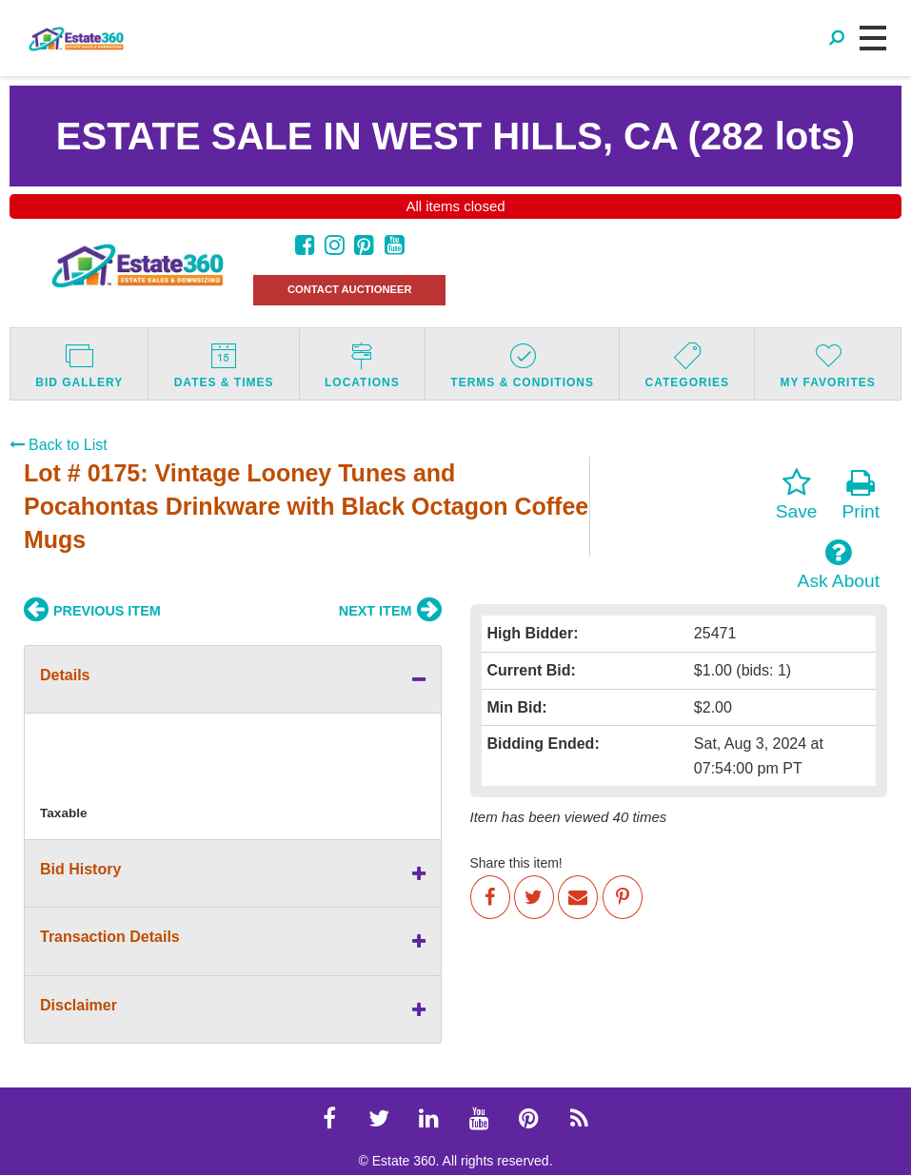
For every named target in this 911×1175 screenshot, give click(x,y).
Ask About (839, 564)
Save (797, 494)
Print (861, 494)
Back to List (59, 445)
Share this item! (516, 863)
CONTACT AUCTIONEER (349, 289)
